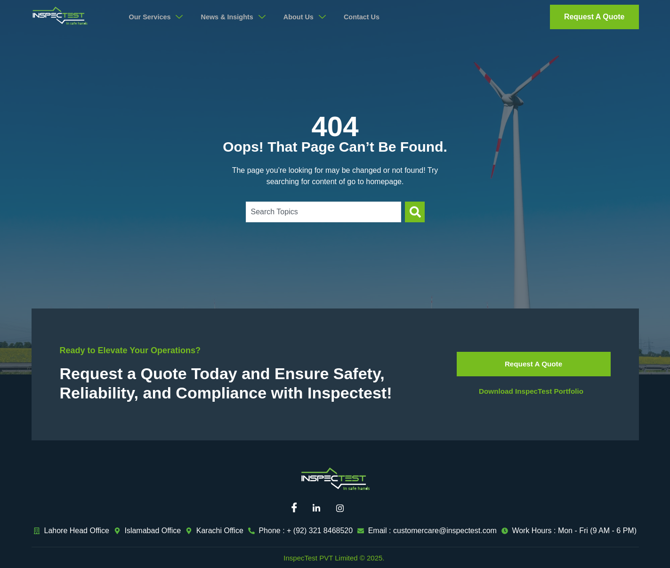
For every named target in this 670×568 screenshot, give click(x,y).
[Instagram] (343, 509)
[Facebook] (297, 509)
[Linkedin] (320, 509)
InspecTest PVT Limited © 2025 (332, 558)
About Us (314, 17)
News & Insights (239, 17)
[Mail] (366, 509)
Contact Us (372, 17)
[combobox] (323, 212)
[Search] (415, 212)
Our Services (158, 17)
